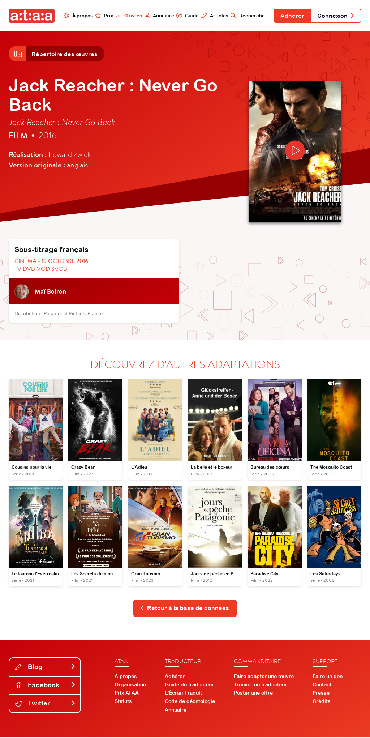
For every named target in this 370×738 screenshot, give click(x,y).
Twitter (45, 705)
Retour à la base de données (184, 609)
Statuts (123, 703)
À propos (75, 15)
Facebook (45, 686)
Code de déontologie (190, 703)
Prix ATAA (127, 695)
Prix (102, 15)
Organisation (130, 686)
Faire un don (328, 678)
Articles (212, 15)
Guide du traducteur (189, 686)
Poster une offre (253, 695)
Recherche (246, 15)
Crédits (322, 703)
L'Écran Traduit (183, 695)
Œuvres (126, 15)
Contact (322, 686)
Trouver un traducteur (260, 686)
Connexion (335, 16)
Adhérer (291, 16)
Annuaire (157, 15)
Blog (45, 668)
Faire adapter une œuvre (264, 678)
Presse (321, 695)
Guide (185, 15)
